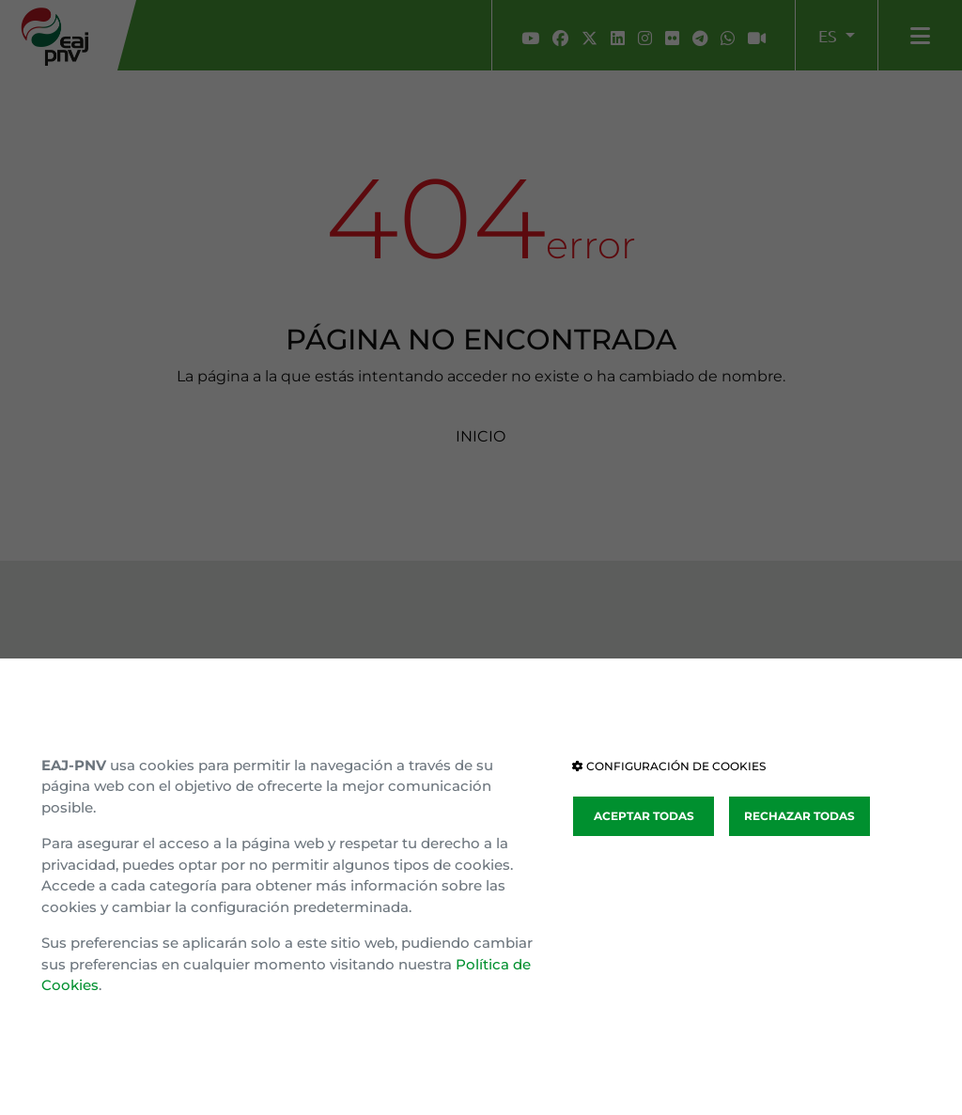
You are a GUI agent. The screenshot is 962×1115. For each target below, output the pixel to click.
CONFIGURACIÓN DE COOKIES (669, 766)
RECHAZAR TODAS (799, 816)
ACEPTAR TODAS (644, 816)
